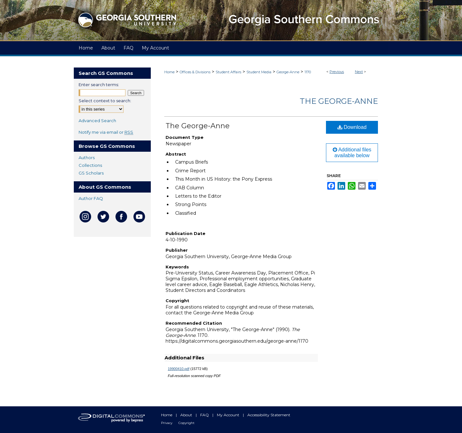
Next (359, 71)
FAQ (205, 414)
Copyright (186, 423)
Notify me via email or (106, 132)
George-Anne (288, 72)
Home (169, 72)
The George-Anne (339, 101)
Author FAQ (91, 198)
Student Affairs (228, 72)
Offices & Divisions (195, 72)
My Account (228, 414)
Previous (336, 71)
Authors (87, 157)
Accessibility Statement (268, 414)
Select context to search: (105, 100)
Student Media (258, 72)
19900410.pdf (178, 369)
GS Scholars (91, 173)
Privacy (167, 423)
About (186, 414)
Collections (90, 165)
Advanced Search (97, 120)
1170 (307, 72)
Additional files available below (352, 152)
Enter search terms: (99, 84)
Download (352, 127)
